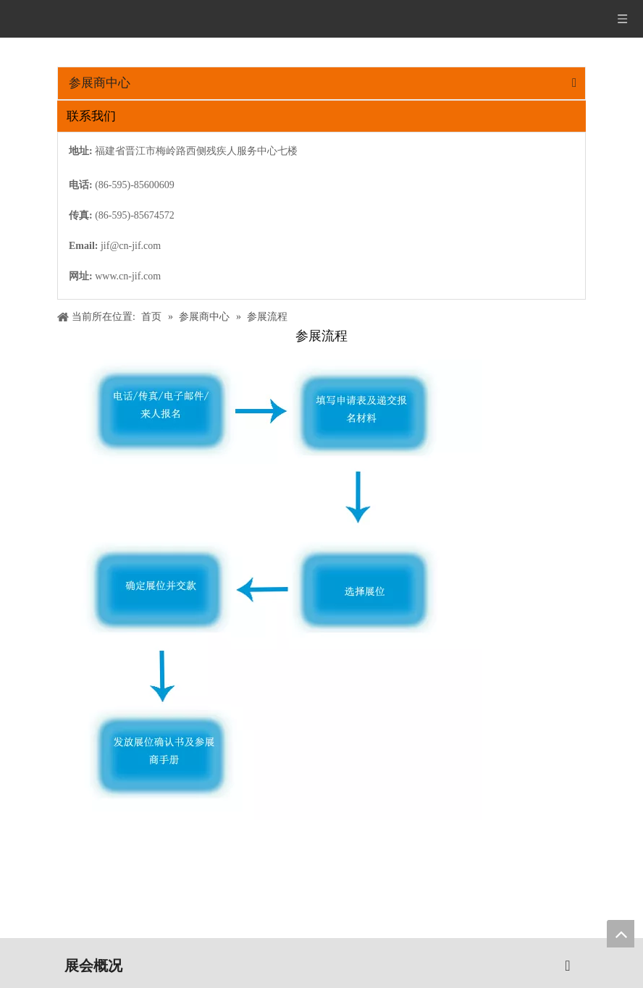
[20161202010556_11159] (269, 590)
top (620, 933)
